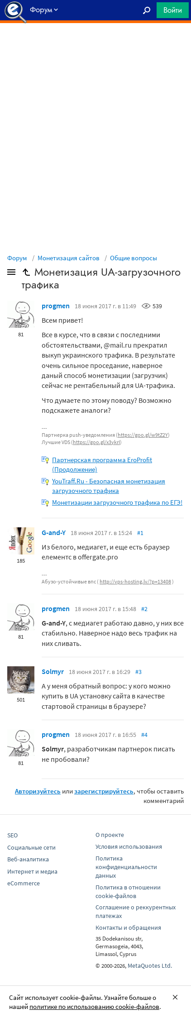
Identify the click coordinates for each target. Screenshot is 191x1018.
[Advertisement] (95, 45)
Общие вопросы (133, 257)
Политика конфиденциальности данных (126, 866)
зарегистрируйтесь (104, 791)
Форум (17, 257)
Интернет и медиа (32, 871)
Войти (172, 10)
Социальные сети (31, 847)
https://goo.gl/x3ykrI (96, 442)
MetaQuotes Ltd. (150, 965)
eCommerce (23, 883)
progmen (56, 305)
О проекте (110, 835)
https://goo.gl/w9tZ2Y (143, 434)
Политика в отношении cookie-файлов (128, 891)
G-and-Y (54, 532)
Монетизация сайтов (69, 257)
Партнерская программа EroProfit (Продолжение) (102, 464)
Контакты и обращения (128, 927)
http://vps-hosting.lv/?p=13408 (135, 581)
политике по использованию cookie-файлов (94, 1006)
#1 (140, 533)
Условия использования (129, 846)
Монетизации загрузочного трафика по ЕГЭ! (117, 502)
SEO (12, 835)
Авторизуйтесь (38, 791)
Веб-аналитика (28, 859)
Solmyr (53, 671)
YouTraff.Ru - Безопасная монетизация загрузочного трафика (108, 486)
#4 (144, 735)
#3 (138, 672)
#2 (144, 609)
